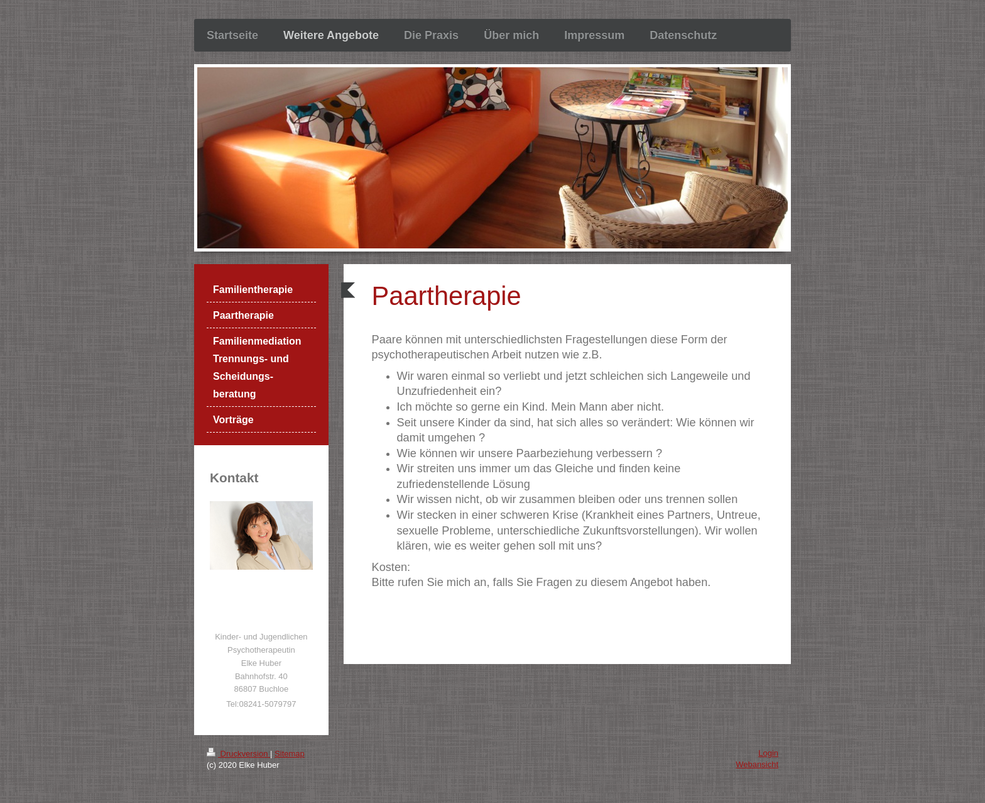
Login (768, 753)
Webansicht (757, 764)
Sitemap (290, 753)
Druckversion (238, 753)
